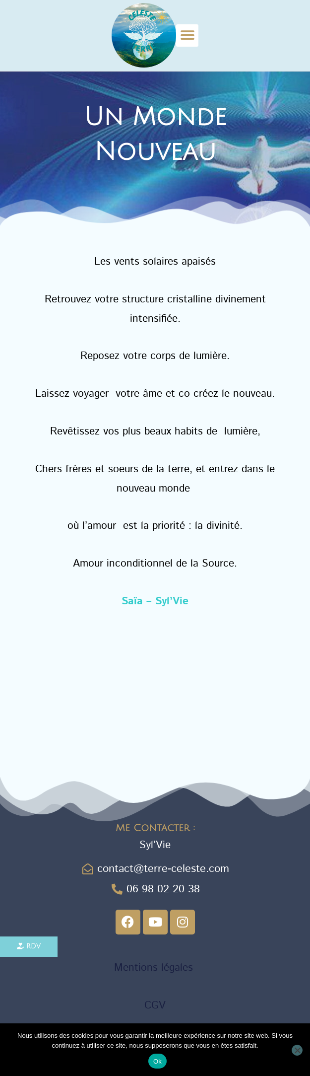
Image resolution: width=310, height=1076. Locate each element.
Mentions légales (155, 967)
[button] (187, 35)
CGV (155, 1005)
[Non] (297, 1050)
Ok (157, 1061)
